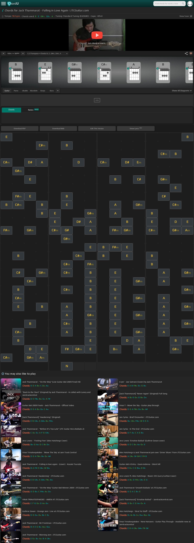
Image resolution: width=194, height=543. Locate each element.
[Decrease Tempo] (3, 53)
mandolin (34, 91)
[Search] (183, 3)
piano (16, 91)
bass (52, 91)
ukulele (25, 91)
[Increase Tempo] (23, 53)
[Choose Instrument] (58, 91)
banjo (42, 91)
